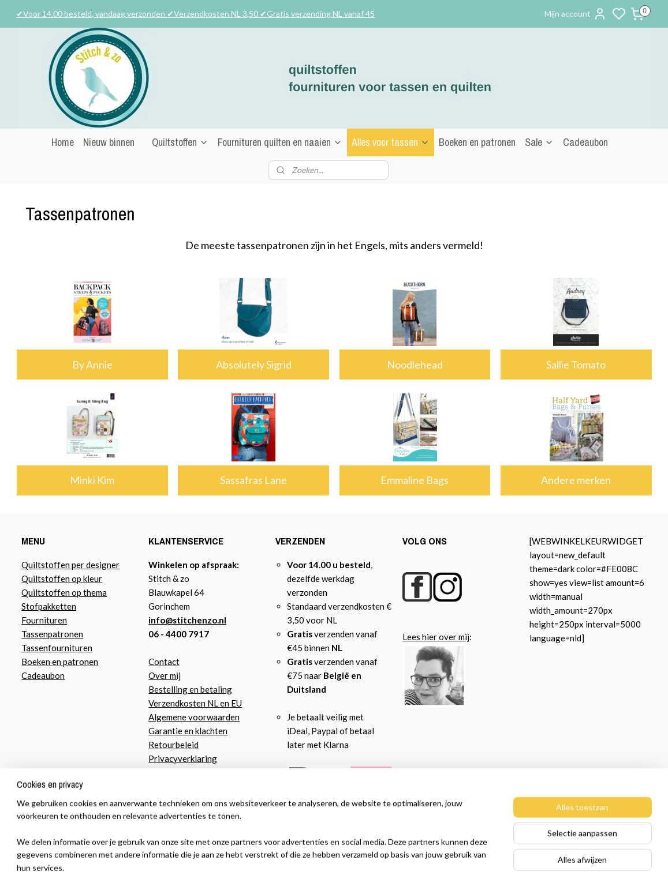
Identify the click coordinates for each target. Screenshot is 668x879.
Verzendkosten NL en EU (195, 703)
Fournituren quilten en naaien (280, 142)
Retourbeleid (173, 744)
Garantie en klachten (187, 731)
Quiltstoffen (180, 142)
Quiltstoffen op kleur (61, 578)
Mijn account (575, 14)
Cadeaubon (585, 142)
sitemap (440, 858)
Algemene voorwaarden (194, 717)
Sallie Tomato (576, 364)
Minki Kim (92, 480)
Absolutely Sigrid (253, 364)
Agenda (163, 772)
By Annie (92, 364)
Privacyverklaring (182, 758)
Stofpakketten (48, 606)
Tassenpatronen (52, 634)
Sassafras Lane (253, 480)
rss (461, 858)
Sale (539, 142)
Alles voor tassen (391, 142)
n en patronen (72, 661)
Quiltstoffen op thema (64, 592)
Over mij (164, 675)
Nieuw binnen (109, 142)
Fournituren (44, 620)
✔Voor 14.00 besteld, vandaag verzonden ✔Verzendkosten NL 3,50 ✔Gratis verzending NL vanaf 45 (195, 13)
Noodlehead (415, 364)
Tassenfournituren (56, 648)
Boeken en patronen (477, 142)
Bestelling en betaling (190, 689)
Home (62, 142)
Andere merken (576, 480)
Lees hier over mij (435, 637)
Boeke (33, 661)
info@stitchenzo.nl (187, 620)
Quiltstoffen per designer (70, 564)
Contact (164, 661)
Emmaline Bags (414, 480)
